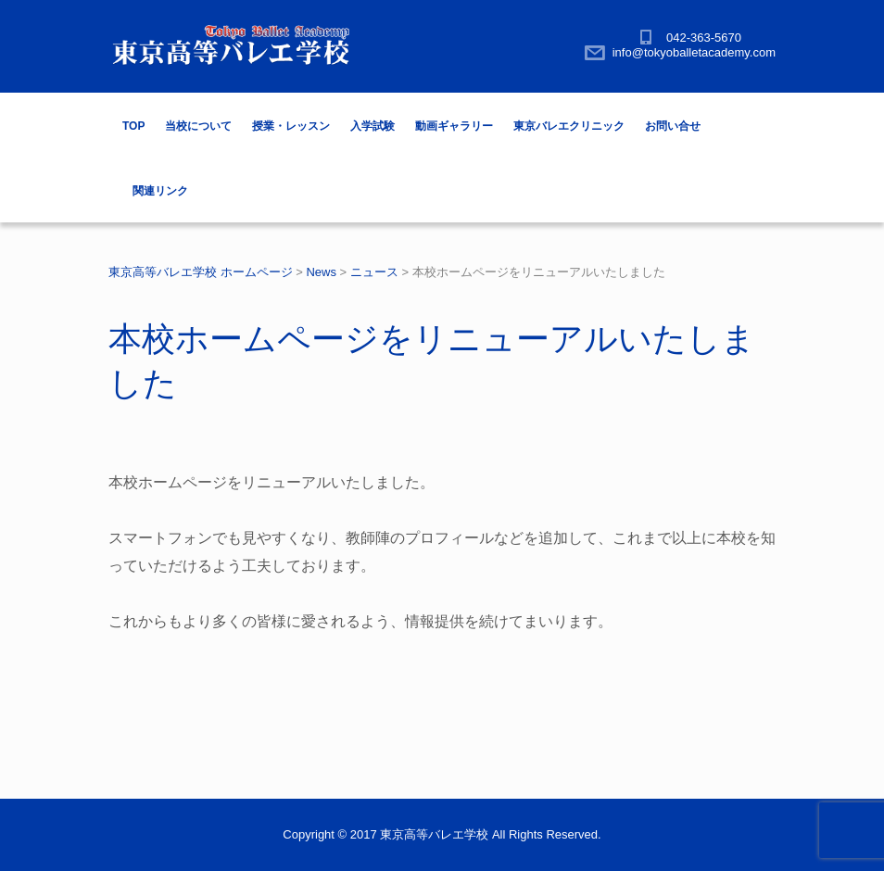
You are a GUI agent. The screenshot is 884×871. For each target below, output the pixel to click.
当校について (198, 126)
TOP (133, 126)
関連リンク (160, 190)
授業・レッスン (291, 126)
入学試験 (372, 126)
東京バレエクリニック (569, 126)
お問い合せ (673, 126)
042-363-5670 (703, 37)
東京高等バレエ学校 (434, 834)
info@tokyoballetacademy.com (694, 52)
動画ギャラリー (454, 126)
